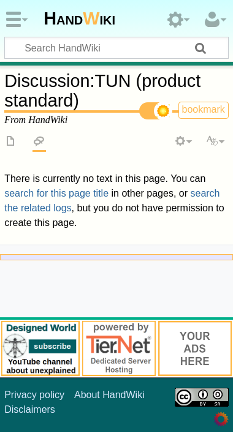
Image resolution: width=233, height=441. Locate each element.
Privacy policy (34, 395)
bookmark (203, 109)
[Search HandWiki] (116, 47)
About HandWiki (109, 395)
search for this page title (56, 193)
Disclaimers (29, 409)
